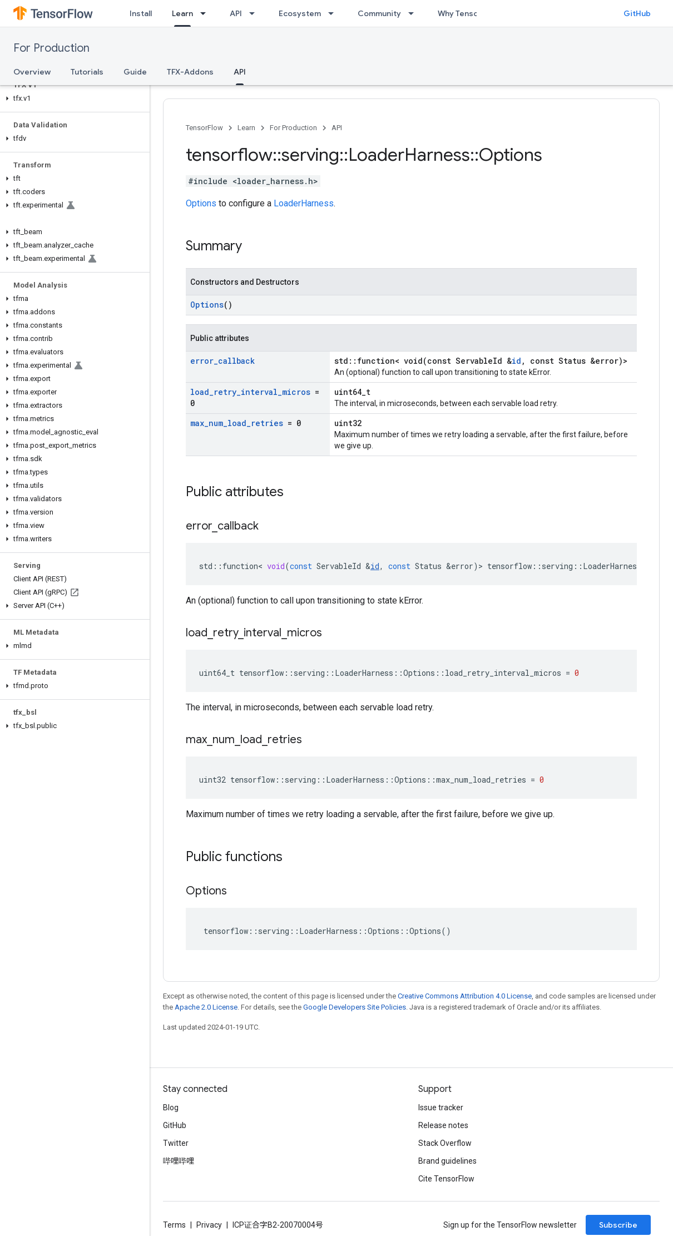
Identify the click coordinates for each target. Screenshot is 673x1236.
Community (379, 13)
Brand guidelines (447, 1160)
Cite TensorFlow (446, 1178)
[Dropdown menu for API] (255, 13)
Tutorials (87, 72)
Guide (135, 72)
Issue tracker (440, 1107)
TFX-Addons (190, 72)
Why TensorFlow (468, 13)
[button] (72, 98)
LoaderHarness (304, 203)
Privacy (209, 1224)
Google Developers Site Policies (354, 1007)
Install (141, 13)
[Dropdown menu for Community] (414, 13)
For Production (51, 48)
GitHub (637, 13)
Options (201, 203)
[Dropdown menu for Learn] (206, 13)
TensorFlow (204, 127)
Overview (32, 72)
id (516, 360)
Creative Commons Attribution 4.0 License (465, 996)
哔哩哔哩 (178, 1160)
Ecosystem (300, 13)
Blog (171, 1107)
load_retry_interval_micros (250, 392)
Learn (246, 127)
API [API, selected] (240, 72)
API (236, 13)
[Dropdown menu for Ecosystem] (334, 13)
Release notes (443, 1125)
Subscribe (618, 1225)
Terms (174, 1224)
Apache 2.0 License (206, 1007)
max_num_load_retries (236, 423)
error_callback (222, 360)
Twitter (176, 1143)
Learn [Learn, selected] (182, 13)
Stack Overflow (445, 1143)
